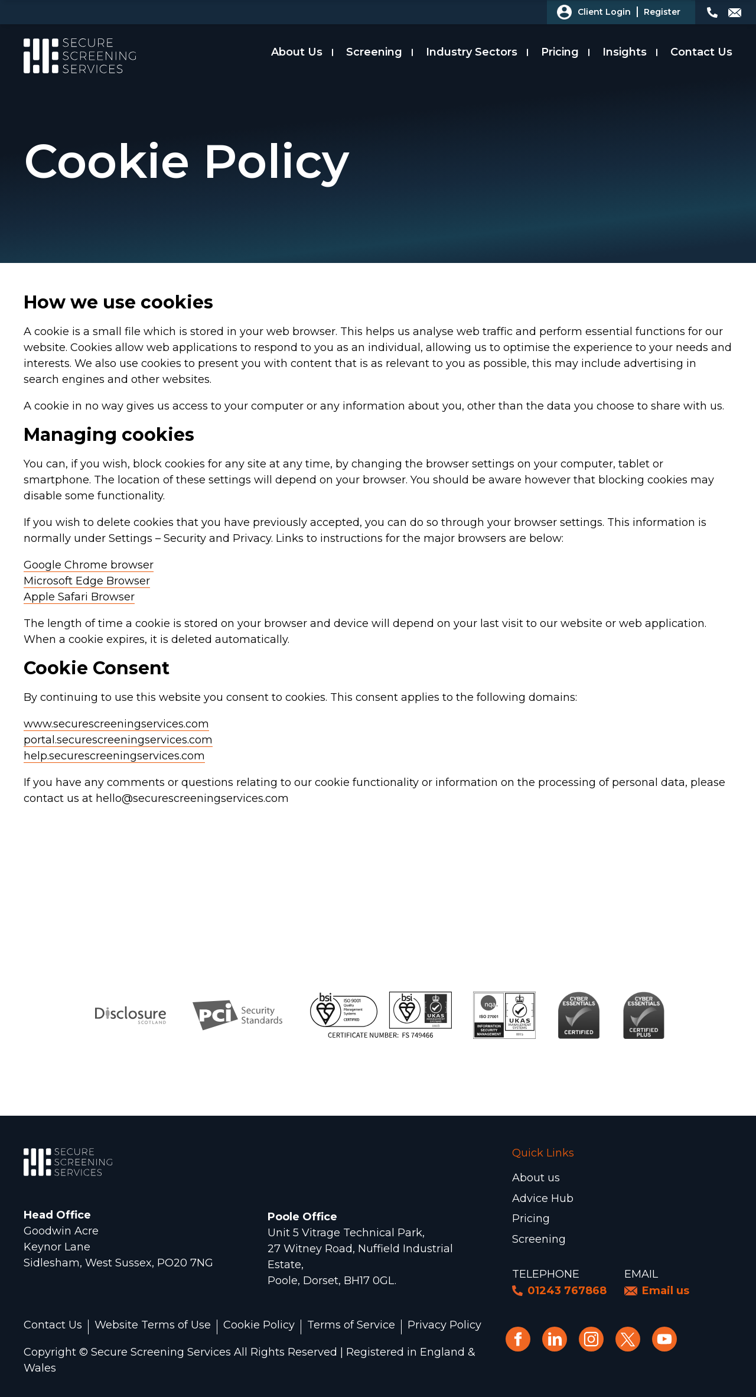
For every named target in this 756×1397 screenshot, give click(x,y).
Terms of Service (351, 1325)
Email (641, 1274)
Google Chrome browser (89, 564)
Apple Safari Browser (79, 596)
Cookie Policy (259, 1325)
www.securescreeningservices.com (116, 723)
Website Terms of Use (152, 1325)
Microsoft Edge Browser (87, 580)
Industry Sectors (471, 52)
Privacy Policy (444, 1325)
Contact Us (701, 52)
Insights (624, 52)
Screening (374, 52)
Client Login (604, 12)
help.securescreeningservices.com (114, 755)
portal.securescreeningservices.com (118, 739)
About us (536, 1177)
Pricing (560, 52)
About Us (296, 52)
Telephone (545, 1274)
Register (662, 12)
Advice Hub (542, 1198)
